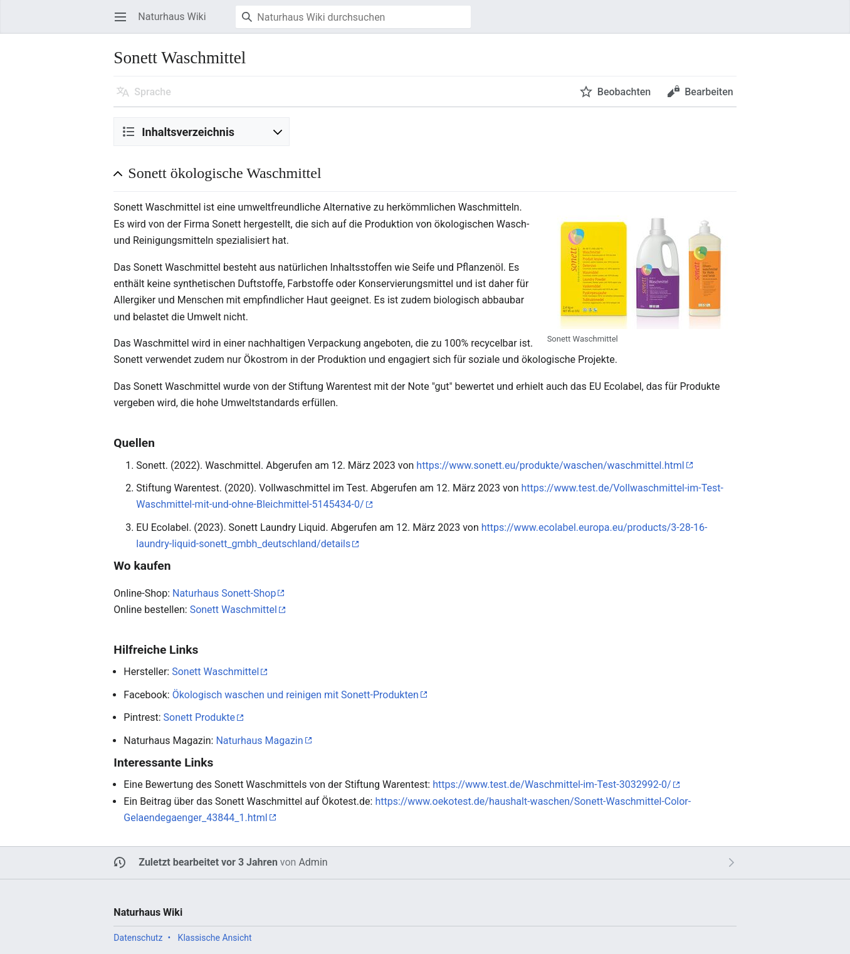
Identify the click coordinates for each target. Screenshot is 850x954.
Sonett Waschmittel (233, 610)
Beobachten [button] (624, 92)
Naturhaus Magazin (259, 741)
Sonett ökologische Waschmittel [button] (224, 173)
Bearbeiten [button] (709, 92)
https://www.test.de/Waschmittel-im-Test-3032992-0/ (552, 784)
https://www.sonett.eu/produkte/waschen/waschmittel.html (550, 465)
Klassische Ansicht (215, 938)
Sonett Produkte (200, 717)
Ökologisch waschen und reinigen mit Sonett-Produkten (295, 695)
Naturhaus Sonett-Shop (224, 593)
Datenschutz (137, 938)
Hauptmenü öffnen (124, 23)
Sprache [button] (152, 92)
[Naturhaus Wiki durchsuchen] (353, 17)
